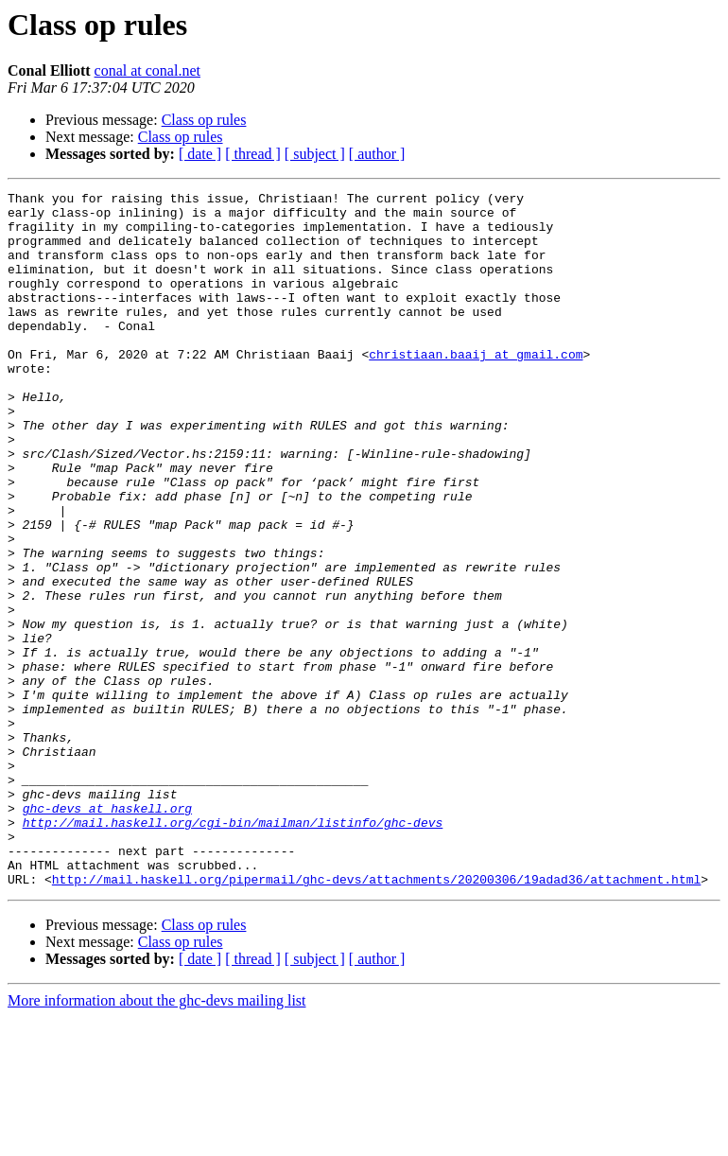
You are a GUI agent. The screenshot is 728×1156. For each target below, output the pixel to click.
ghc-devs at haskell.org (107, 932)
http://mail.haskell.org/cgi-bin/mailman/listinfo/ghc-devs (233, 949)
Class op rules (204, 120)
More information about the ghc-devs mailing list (157, 1139)
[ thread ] (253, 154)
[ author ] (377, 154)
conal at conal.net (147, 70)
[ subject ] (315, 154)
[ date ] (200, 154)
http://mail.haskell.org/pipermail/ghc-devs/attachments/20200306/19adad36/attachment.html (376, 1017)
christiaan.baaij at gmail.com (475, 387)
